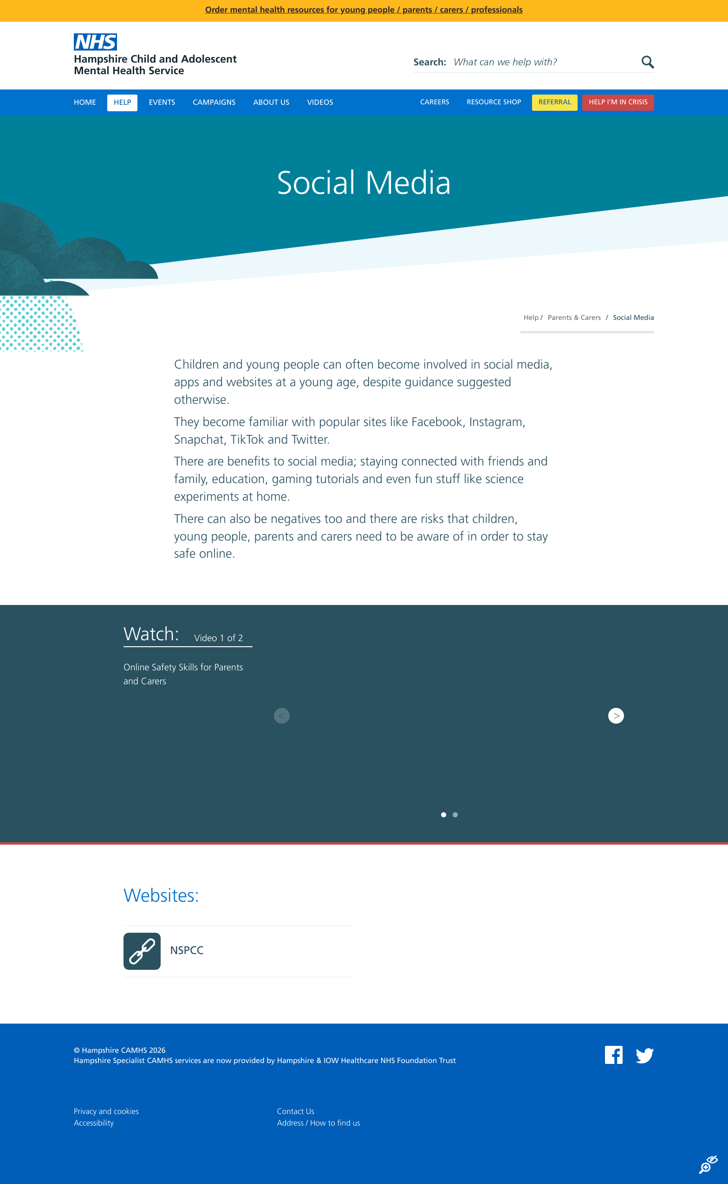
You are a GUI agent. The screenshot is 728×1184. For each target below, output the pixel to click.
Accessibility (94, 1123)
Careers (434, 102)
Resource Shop (494, 102)
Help (122, 103)
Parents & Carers (574, 318)
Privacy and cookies (106, 1112)
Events (162, 103)
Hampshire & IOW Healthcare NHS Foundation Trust (366, 1061)
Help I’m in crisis (618, 102)
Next (616, 716)
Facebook (614, 1055)
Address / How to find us (318, 1123)
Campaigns (214, 103)
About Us (271, 103)
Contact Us (295, 1112)
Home (85, 103)
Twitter (645, 1055)
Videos (320, 103)
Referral (555, 102)
